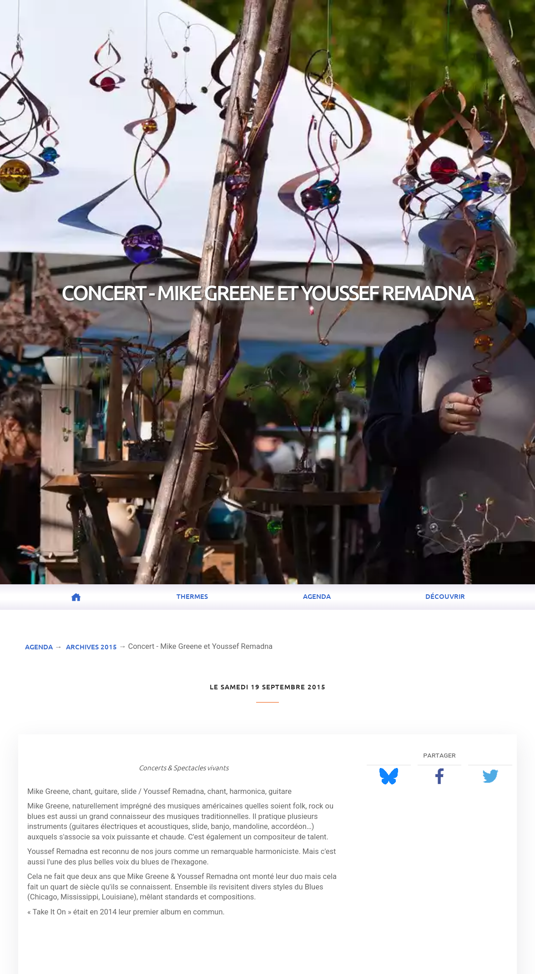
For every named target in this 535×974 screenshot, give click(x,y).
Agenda (317, 596)
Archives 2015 (91, 646)
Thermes (192, 596)
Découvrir (445, 596)
